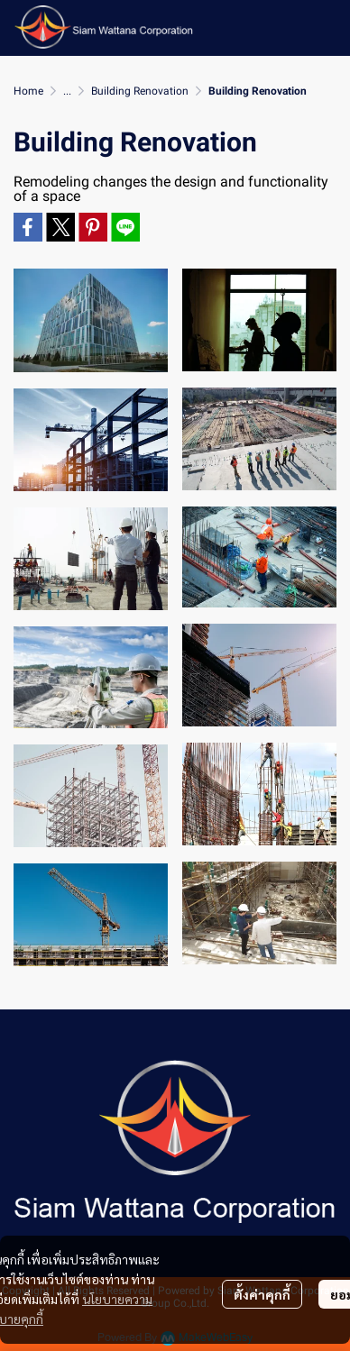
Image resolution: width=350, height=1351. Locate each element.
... (67, 91)
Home (28, 91)
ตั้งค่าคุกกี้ (262, 1294)
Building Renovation (140, 91)
